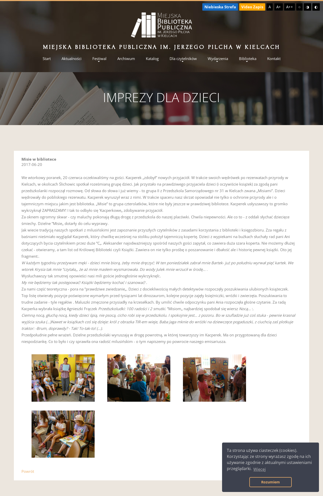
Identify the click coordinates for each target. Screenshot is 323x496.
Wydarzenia (218, 59)
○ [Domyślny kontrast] (299, 6)
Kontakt (274, 59)
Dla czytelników (183, 59)
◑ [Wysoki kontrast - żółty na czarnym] (307, 6)
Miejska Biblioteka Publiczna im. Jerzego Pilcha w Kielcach (161, 47)
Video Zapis (252, 6)
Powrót (27, 471)
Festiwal (99, 59)
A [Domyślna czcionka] (269, 6)
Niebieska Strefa (220, 6)
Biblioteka (247, 59)
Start (47, 59)
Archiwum (126, 59)
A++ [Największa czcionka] (289, 6)
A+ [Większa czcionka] (278, 6)
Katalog (152, 59)
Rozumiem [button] (270, 482)
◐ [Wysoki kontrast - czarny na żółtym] (316, 6)
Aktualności (72, 59)
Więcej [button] (259, 469)
